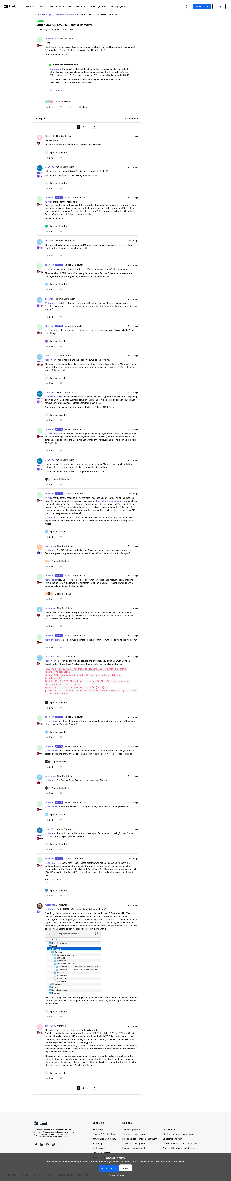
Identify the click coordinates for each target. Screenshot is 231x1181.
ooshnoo (49, 240)
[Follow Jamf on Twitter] (35, 1144)
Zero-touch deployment (133, 1134)
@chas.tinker (51, 580)
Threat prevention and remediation (180, 1143)
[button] (202, 6)
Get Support (57, 6)
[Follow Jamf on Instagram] (53, 1144)
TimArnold (50, 136)
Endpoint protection (172, 1138)
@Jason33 (50, 863)
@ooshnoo (50, 269)
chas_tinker (50, 546)
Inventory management (133, 1148)
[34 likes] (59, 101)
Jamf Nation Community (104, 1138)
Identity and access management (179, 1134)
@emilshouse (51, 640)
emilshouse (50, 608)
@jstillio (48, 202)
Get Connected (76, 6)
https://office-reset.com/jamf (109, 501)
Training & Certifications (104, 1134)
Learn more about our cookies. (169, 1161)
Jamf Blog (98, 1143)
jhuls (47, 355)
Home (36, 14)
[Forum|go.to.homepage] (11, 6)
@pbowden (55, 69)
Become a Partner (101, 1153)
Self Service (169, 1129)
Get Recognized (98, 6)
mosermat (50, 905)
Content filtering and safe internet (179, 1148)
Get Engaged (118, 6)
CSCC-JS (49, 167)
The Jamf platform (131, 1129)
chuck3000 (50, 1026)
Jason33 (49, 829)
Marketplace (99, 1148)
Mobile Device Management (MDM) (139, 1138)
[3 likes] (58, 593)
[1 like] (56, 152)
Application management (134, 1143)
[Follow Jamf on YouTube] (47, 1144)
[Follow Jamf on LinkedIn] (41, 1144)
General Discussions (36, 6)
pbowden (49, 38)
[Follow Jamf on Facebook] (58, 1144)
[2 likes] (57, 479)
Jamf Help (98, 1129)
